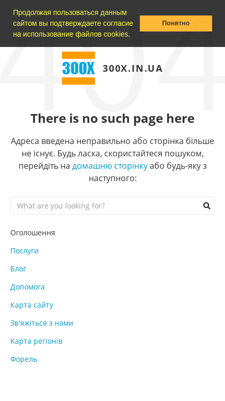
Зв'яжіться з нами (41, 323)
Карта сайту (31, 305)
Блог (18, 269)
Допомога (27, 287)
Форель (23, 359)
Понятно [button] (175, 23)
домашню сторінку (110, 165)
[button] (133, 35)
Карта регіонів (36, 341)
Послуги (24, 250)
